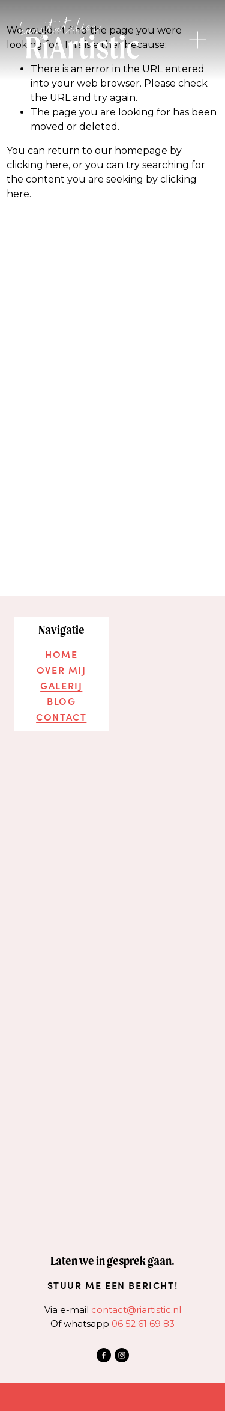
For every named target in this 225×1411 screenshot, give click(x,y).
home (61, 653)
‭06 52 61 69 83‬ (143, 1317)
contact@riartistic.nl (136, 1303)
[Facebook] (104, 1349)
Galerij (61, 682)
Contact (61, 711)
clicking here (37, 165)
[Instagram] (122, 1349)
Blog (61, 697)
